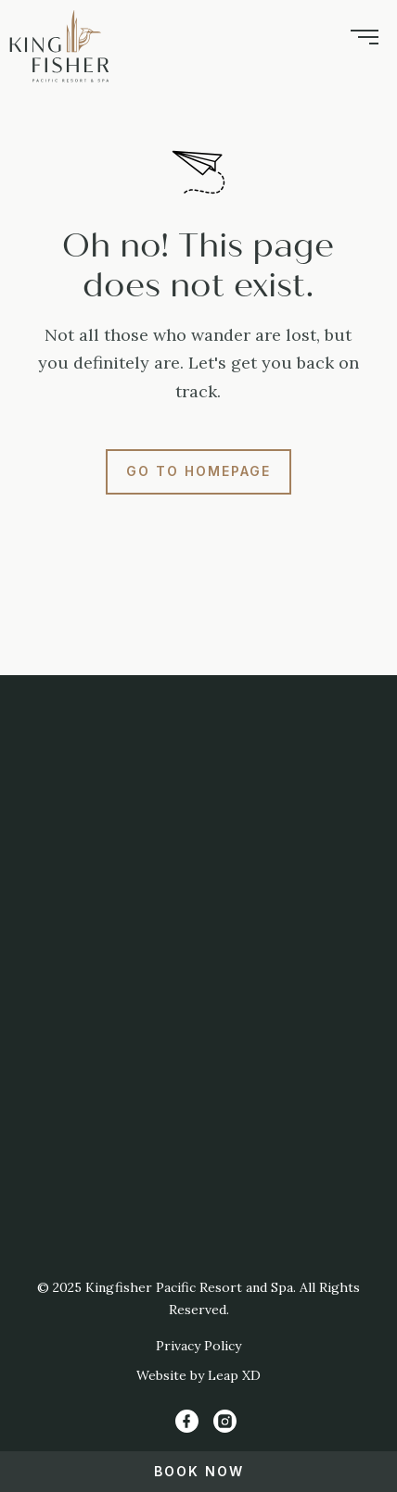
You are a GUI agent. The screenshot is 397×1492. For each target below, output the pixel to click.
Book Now (199, 1471)
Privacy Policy (198, 1345)
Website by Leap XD (198, 1375)
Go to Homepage (198, 471)
